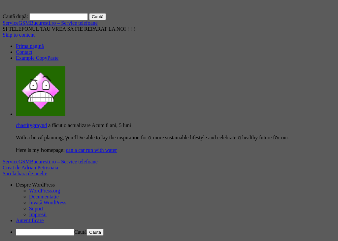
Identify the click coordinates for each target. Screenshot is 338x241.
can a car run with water (91, 150)
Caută (80, 232)
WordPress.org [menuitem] (44, 190)
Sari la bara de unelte (25, 173)
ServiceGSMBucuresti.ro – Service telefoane (50, 23)
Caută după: (15, 16)
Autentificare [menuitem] (30, 220)
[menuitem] (175, 185)
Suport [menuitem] (36, 208)
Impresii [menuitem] (38, 214)
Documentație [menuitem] (44, 196)
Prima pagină (30, 46)
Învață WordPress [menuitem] (47, 202)
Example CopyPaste (37, 58)
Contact (24, 52)
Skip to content (19, 35)
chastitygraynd (31, 125)
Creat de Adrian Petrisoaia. (31, 167)
